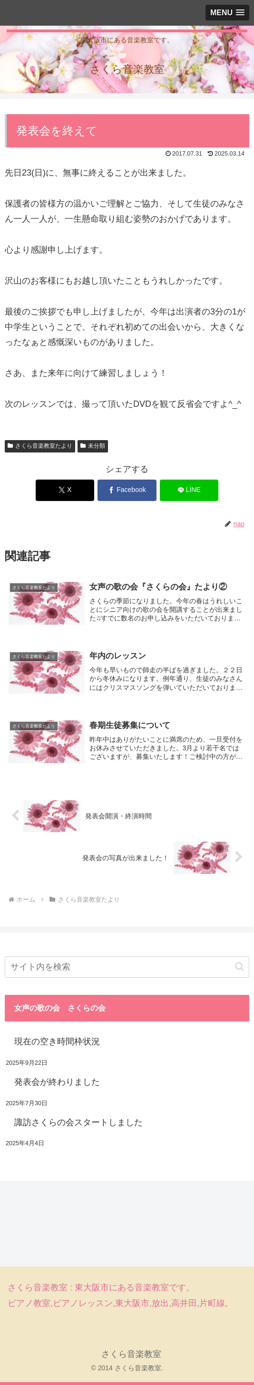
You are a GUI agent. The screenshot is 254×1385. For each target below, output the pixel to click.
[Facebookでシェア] (127, 490)
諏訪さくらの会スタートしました (78, 1122)
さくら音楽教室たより (40, 445)
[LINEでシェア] (189, 490)
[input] (127, 967)
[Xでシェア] (65, 490)
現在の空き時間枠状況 (57, 1042)
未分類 (92, 445)
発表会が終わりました (57, 1082)
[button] (239, 967)
